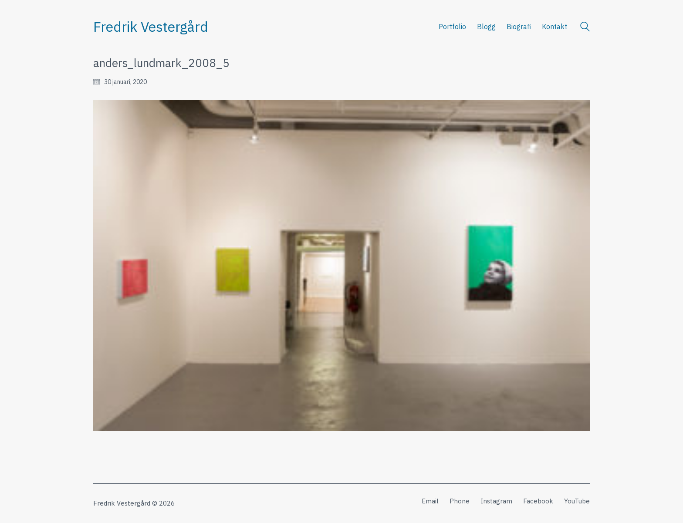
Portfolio (452, 26)
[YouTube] (577, 501)
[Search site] (585, 28)
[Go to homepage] (150, 26)
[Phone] (460, 501)
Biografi (519, 26)
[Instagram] (496, 501)
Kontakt (554, 26)
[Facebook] (538, 501)
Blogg (486, 26)
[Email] (430, 501)
